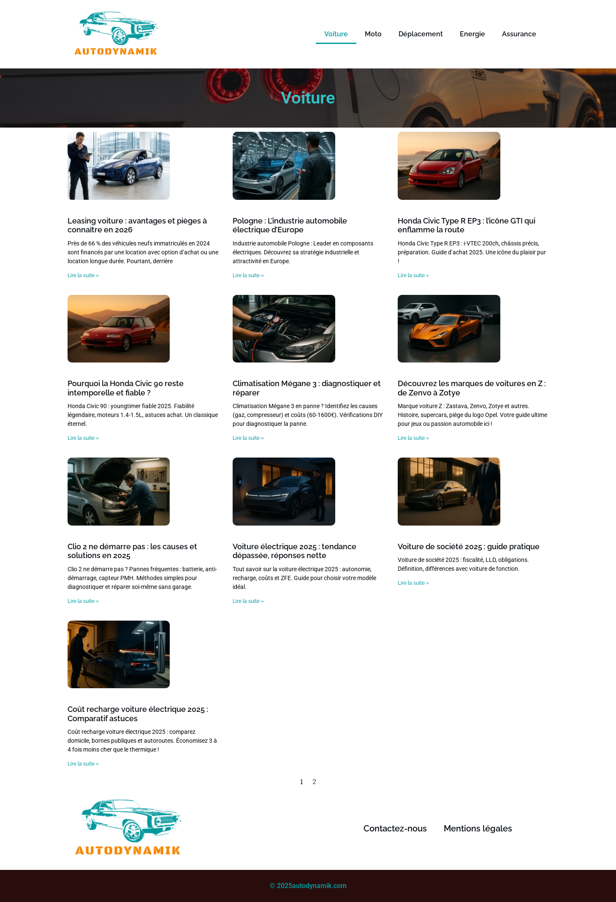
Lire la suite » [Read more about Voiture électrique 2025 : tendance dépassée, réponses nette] (248, 601)
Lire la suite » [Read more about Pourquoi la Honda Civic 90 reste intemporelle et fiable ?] (83, 438)
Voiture (336, 34)
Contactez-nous (395, 828)
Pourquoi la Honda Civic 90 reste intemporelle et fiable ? (126, 388)
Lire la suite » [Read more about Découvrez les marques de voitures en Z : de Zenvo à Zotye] (413, 438)
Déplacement (421, 34)
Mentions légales (478, 828)
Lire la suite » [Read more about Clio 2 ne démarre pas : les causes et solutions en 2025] (83, 601)
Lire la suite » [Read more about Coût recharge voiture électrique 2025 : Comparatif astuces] (83, 764)
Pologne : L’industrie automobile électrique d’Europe (290, 225)
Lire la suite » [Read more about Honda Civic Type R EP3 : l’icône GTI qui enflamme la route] (413, 275)
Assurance (519, 34)
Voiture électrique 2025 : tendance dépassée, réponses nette (294, 551)
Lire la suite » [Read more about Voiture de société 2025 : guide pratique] (413, 583)
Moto (373, 34)
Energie (472, 34)
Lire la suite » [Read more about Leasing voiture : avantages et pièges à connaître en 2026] (83, 275)
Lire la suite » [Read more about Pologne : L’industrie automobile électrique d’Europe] (248, 275)
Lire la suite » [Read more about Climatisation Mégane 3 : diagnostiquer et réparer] (248, 438)
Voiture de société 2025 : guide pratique (469, 546)
